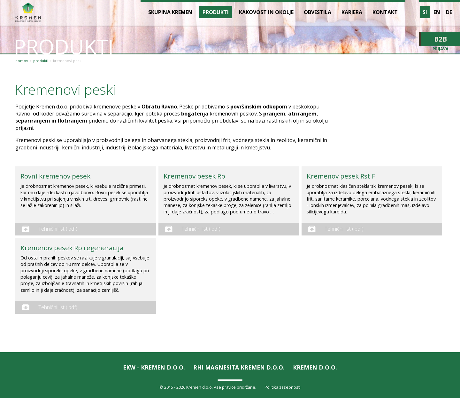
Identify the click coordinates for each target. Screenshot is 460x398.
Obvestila (317, 12)
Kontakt (385, 12)
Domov (21, 61)
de (449, 12)
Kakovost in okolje (266, 12)
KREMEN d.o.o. (315, 367)
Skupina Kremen (170, 12)
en (436, 12)
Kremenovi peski (67, 61)
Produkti (40, 61)
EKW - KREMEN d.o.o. (154, 367)
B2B (440, 39)
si (425, 12)
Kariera (351, 12)
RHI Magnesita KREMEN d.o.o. (239, 367)
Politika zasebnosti (282, 387)
